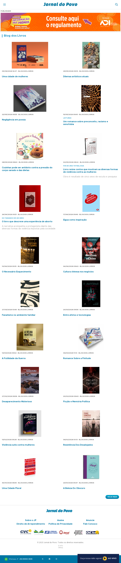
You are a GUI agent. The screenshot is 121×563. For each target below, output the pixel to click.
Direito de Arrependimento (31, 524)
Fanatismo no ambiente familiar (18, 315)
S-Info (60, 546)
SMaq (60, 548)
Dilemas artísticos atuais (76, 77)
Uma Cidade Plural (11, 488)
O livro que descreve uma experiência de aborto (27, 222)
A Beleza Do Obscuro (74, 488)
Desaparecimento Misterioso (17, 402)
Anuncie (90, 520)
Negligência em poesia (14, 120)
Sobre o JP (30, 520)
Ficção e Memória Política (76, 402)
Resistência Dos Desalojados (78, 445)
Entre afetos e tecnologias (77, 315)
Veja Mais (112, 497)
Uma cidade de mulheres (15, 77)
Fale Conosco (90, 524)
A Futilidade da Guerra (13, 358)
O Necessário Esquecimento (16, 272)
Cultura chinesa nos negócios (78, 272)
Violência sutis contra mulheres (18, 445)
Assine (60, 520)
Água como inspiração (75, 220)
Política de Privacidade (60, 524)
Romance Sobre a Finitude (77, 358)
